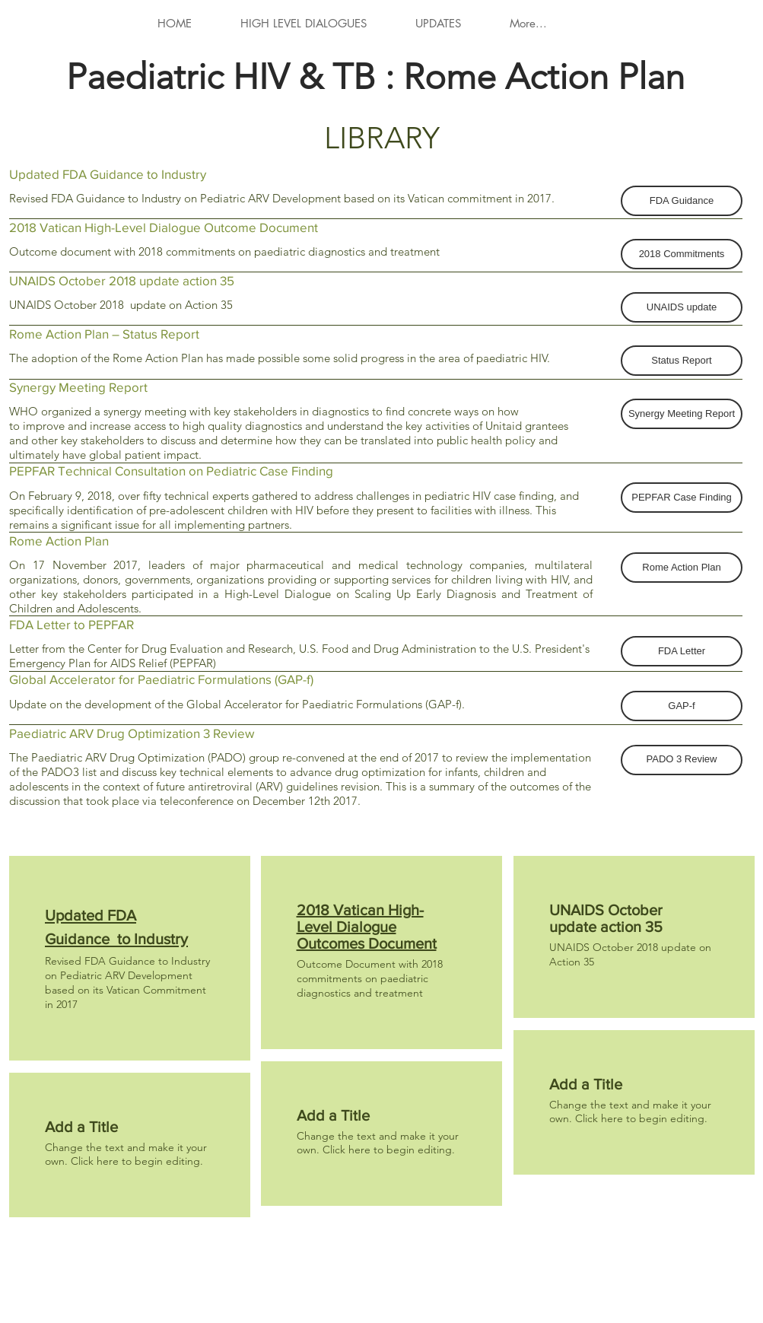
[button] (681, 201)
